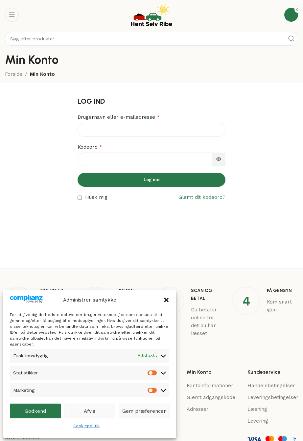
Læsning (257, 409)
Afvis (89, 411)
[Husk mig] (80, 198)
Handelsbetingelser (271, 385)
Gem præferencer (144, 411)
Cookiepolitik (86, 426)
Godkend (35, 411)
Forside (13, 74)
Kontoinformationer (210, 385)
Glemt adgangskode (211, 397)
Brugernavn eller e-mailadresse (119, 117)
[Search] (151, 39)
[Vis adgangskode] (218, 159)
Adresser (198, 409)
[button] (166, 300)
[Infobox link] (189, 312)
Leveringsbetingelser (272, 397)
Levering (257, 421)
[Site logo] (151, 14)
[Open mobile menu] (12, 14)
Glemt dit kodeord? (201, 197)
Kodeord (90, 147)
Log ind (152, 179)
